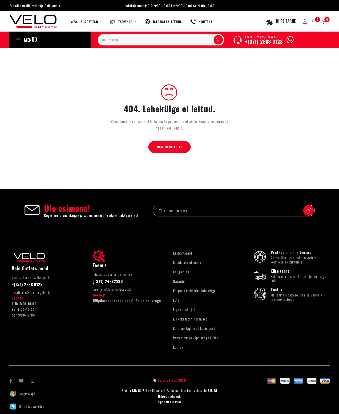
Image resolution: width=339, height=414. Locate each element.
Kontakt (179, 347)
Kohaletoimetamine (187, 262)
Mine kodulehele (169, 146)
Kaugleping (181, 271)
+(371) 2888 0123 (263, 41)
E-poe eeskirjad (184, 309)
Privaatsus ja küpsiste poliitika (195, 337)
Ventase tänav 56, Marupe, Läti (32, 277)
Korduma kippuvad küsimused (194, 328)
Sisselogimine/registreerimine (303, 21)
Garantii (179, 281)
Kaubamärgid (182, 253)
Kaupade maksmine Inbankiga (194, 290)
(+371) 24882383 (109, 281)
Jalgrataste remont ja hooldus (112, 274)
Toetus (276, 289)
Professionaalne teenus (291, 252)
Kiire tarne (280, 271)
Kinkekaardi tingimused (190, 318)
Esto (176, 300)
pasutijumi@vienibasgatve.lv (31, 292)
